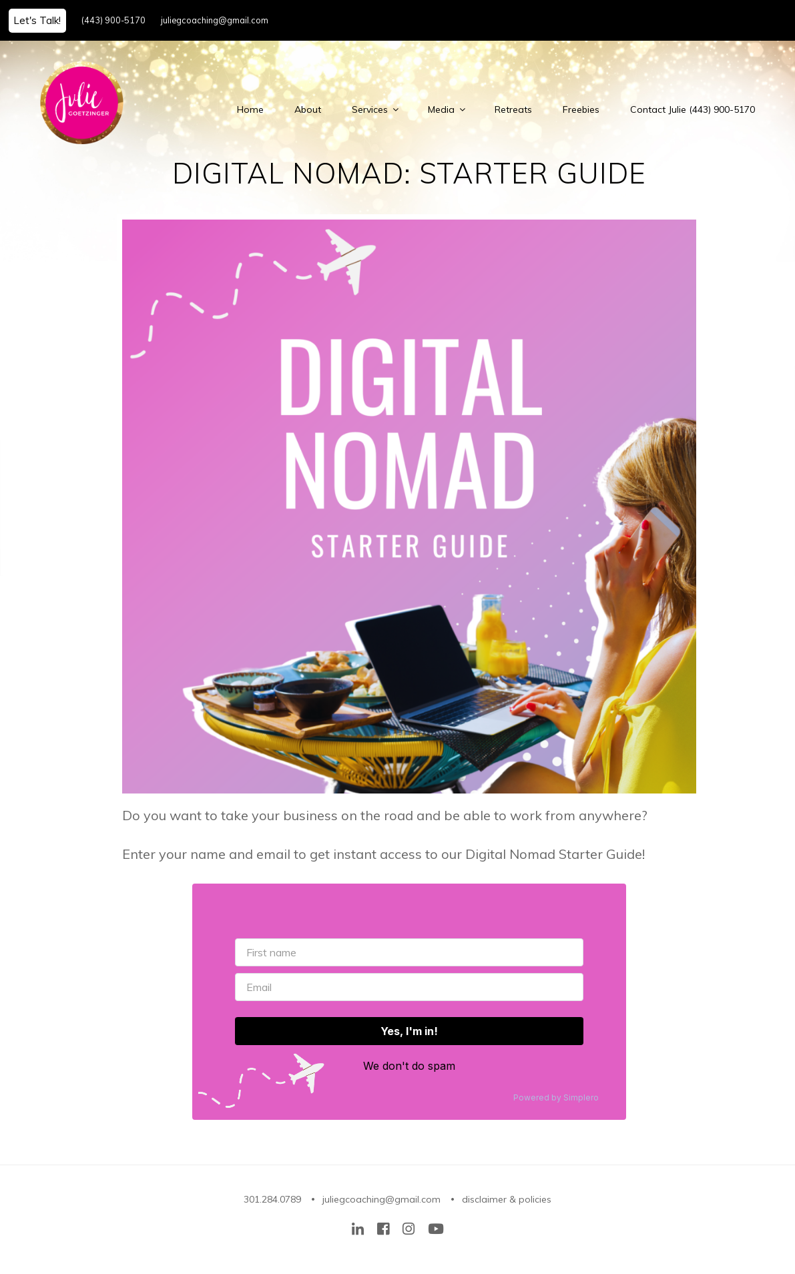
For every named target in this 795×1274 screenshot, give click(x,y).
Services (374, 109)
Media (446, 109)
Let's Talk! (37, 20)
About (307, 109)
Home (250, 109)
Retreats (513, 109)
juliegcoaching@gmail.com (214, 20)
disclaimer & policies (506, 1199)
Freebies (581, 109)
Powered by (556, 1097)
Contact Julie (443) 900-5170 (692, 109)
